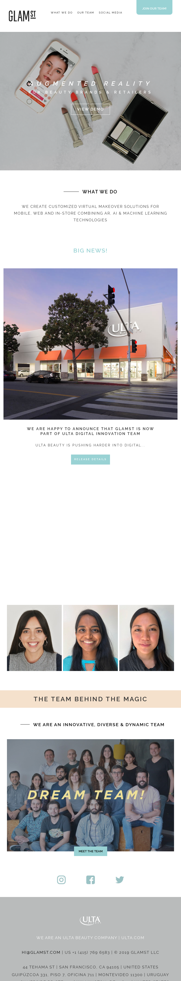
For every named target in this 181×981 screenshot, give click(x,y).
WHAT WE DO (62, 12)
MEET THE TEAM (91, 851)
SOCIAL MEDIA (110, 12)
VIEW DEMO (90, 109)
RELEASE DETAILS (90, 459)
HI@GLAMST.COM (41, 952)
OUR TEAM (85, 12)
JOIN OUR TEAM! (154, 8)
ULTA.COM (133, 937)
